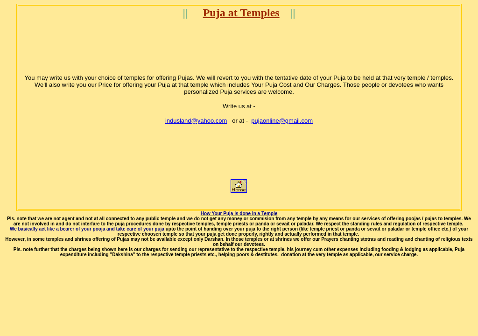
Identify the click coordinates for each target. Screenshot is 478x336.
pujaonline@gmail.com (282, 120)
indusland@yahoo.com (196, 120)
